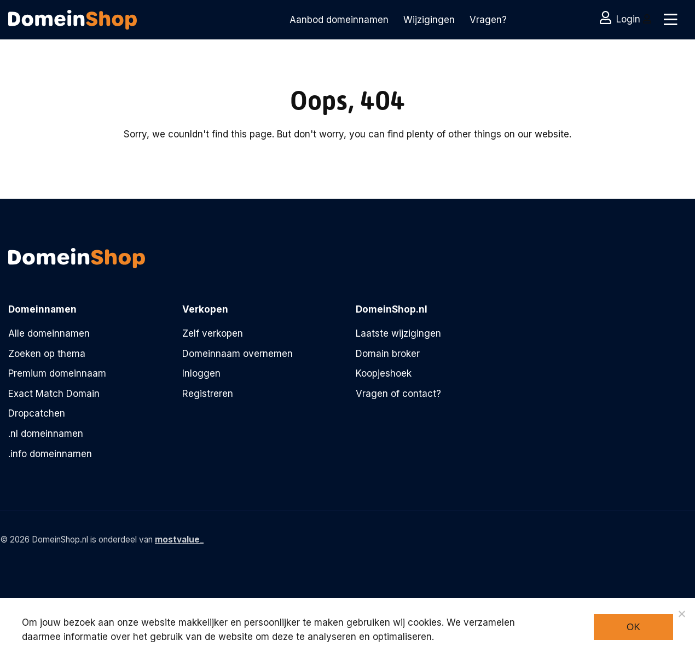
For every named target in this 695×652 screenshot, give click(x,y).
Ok (633, 627)
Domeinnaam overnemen (237, 353)
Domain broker (388, 353)
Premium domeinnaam (57, 373)
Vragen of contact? (398, 393)
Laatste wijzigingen (398, 333)
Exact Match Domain (54, 393)
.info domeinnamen (50, 453)
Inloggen (201, 373)
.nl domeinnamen (45, 433)
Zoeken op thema (46, 353)
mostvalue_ (179, 539)
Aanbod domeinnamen (339, 19)
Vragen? (488, 19)
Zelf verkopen (212, 333)
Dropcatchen (36, 413)
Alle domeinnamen (49, 333)
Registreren (207, 393)
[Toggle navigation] (669, 20)
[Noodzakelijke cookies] (681, 613)
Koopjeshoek (384, 373)
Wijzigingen (429, 19)
